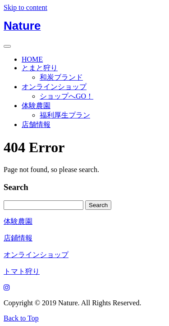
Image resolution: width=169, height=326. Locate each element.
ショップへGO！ (66, 96)
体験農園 (36, 105)
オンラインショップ (54, 87)
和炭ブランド (61, 77)
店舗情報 (36, 124)
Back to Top (21, 318)
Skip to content (25, 7)
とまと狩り (40, 68)
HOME (32, 59)
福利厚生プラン (65, 115)
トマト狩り (22, 271)
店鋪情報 (18, 238)
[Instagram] (7, 287)
